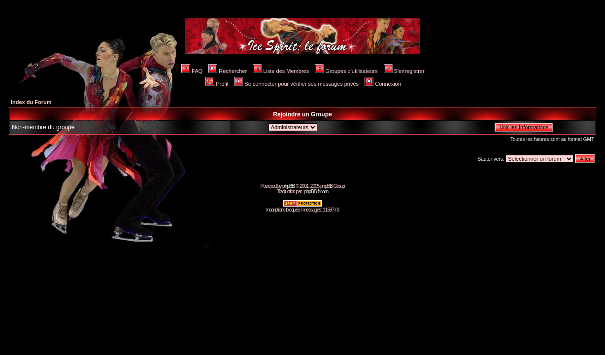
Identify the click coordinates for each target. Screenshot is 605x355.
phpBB (288, 186)
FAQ (191, 71)
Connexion (383, 84)
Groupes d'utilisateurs (346, 71)
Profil (216, 84)
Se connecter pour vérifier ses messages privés (296, 84)
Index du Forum (31, 102)
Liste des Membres (281, 71)
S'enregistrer (404, 71)
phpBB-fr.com (316, 191)
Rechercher (227, 71)
